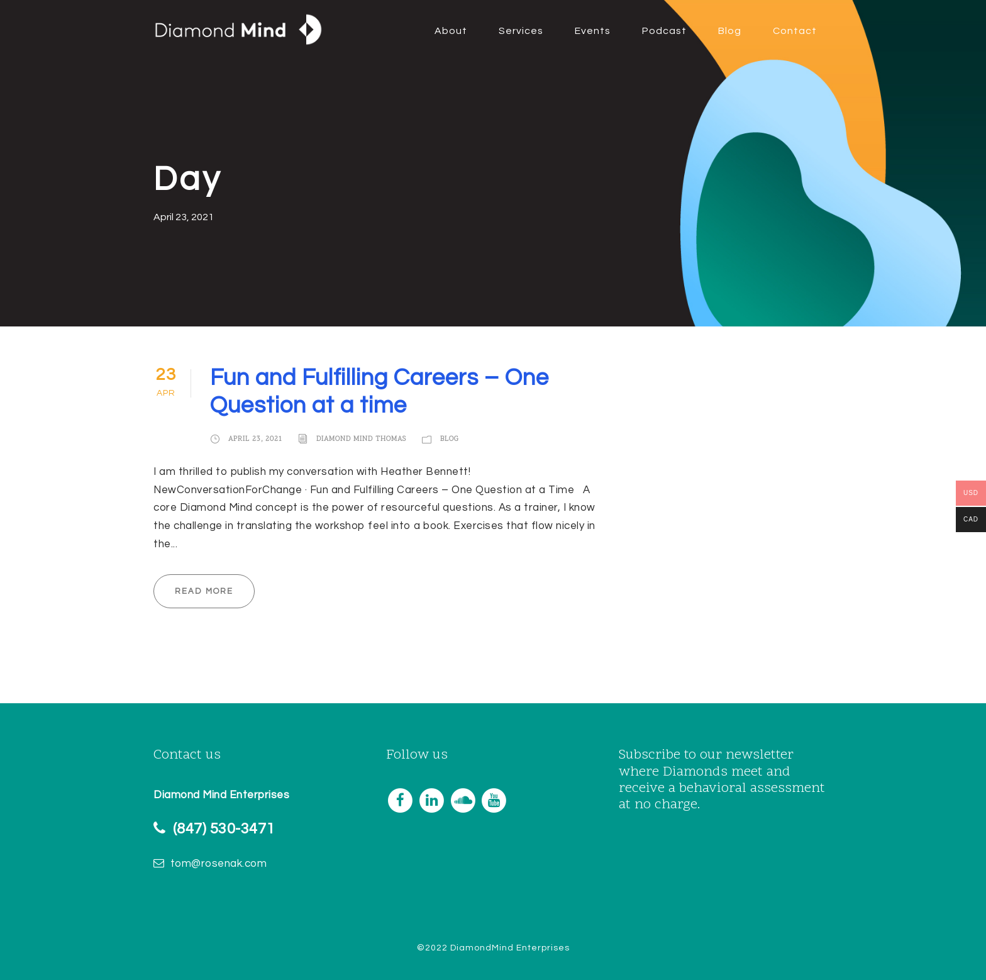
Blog (729, 31)
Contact (795, 31)
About (451, 31)
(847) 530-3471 (224, 829)
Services (521, 31)
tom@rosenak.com (218, 863)
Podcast (664, 31)
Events (593, 31)
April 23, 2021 (255, 439)
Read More (204, 591)
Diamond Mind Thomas (361, 439)
